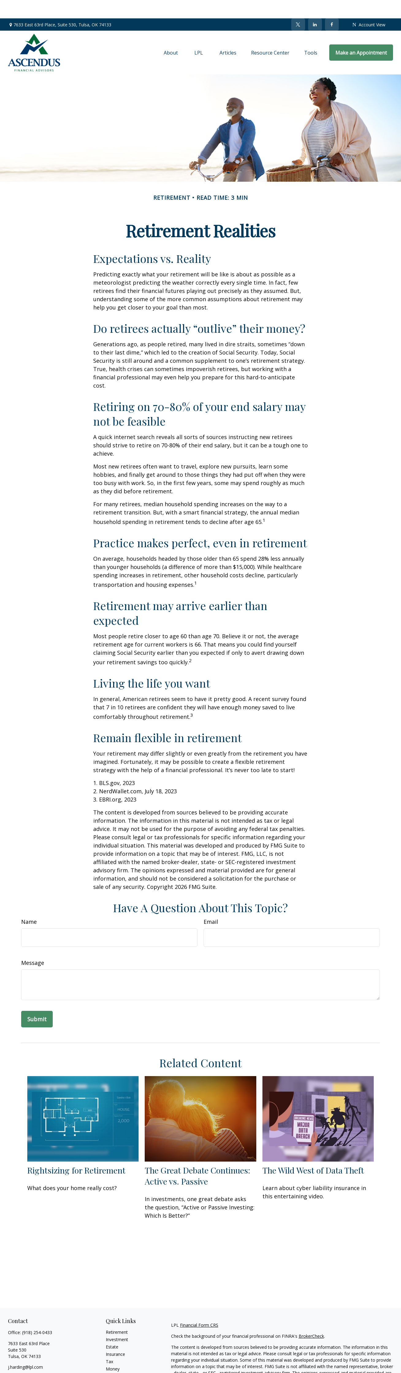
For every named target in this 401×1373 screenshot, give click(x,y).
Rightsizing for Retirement (76, 1151)
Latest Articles (120, 1365)
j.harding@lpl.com (25, 1349)
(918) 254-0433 (37, 1314)
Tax (109, 1343)
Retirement (117, 1314)
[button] (171, 34)
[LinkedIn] (315, 6)
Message (32, 944)
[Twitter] (298, 6)
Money (113, 1350)
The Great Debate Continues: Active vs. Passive (197, 1157)
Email (211, 903)
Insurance (115, 1336)
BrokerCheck (311, 1318)
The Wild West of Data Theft (313, 1151)
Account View (369, 6)
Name (29, 903)
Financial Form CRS (199, 1307)
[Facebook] (332, 6)
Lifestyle (114, 1358)
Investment (117, 1321)
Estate (112, 1328)
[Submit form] (37, 1000)
